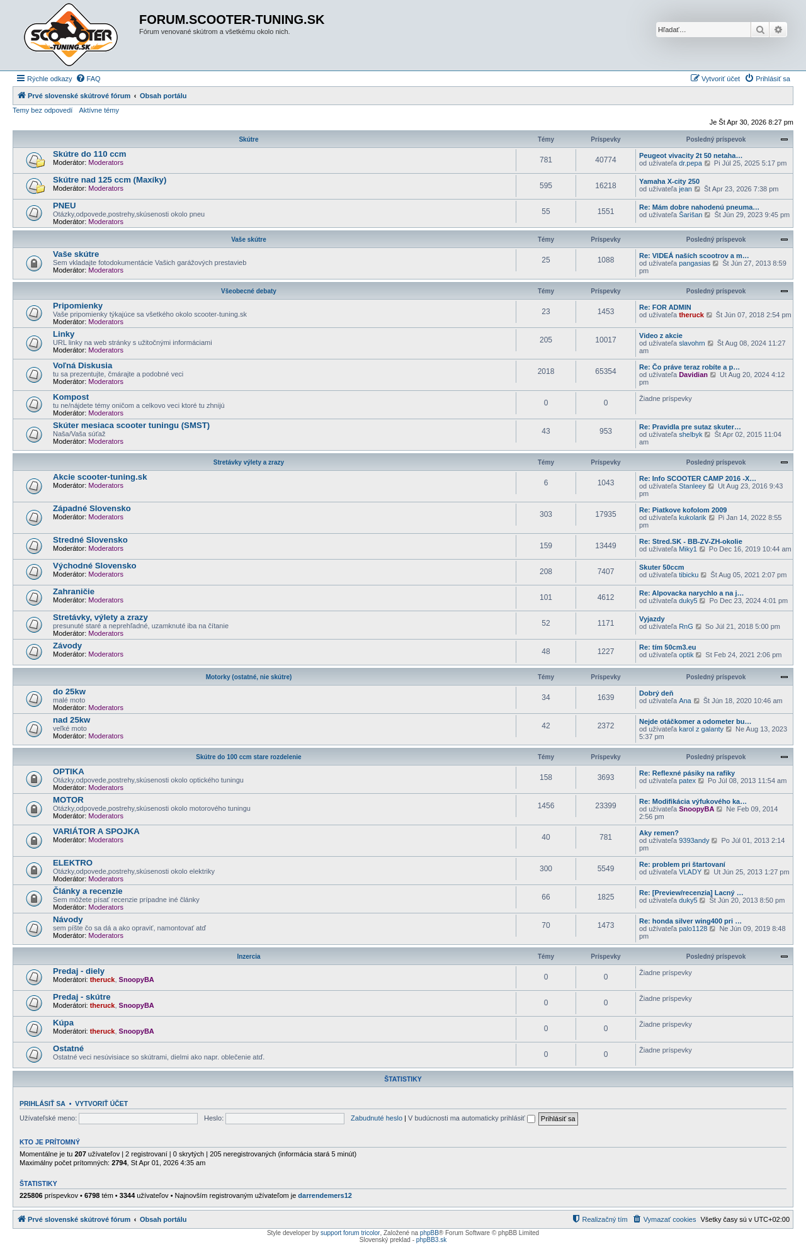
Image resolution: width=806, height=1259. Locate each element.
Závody (67, 645)
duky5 (688, 600)
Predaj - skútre (82, 997)
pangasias (694, 263)
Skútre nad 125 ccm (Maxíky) (109, 179)
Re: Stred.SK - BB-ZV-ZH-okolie (690, 541)
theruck (691, 315)
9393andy (694, 840)
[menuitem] (88, 78)
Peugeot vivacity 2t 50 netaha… (690, 155)
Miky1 (688, 549)
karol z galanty (701, 729)
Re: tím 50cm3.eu (667, 647)
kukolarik (692, 517)
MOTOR (68, 800)
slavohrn (692, 343)
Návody (68, 919)
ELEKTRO (73, 862)
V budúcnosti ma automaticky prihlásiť (471, 1118)
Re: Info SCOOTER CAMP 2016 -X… (697, 478)
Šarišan (690, 214)
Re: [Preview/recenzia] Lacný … (691, 892)
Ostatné (68, 1048)
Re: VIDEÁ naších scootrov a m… (694, 255)
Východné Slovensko (95, 565)
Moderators (105, 162)
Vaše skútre (248, 239)
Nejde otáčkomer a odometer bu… (695, 721)
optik (686, 654)
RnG (686, 626)
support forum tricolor (350, 1232)
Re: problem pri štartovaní (682, 864)
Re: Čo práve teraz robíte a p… (689, 367)
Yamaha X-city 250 (669, 181)
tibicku (688, 575)
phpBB (429, 1232)
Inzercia (248, 956)
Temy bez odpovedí (42, 110)
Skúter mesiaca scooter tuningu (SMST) (131, 425)
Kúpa (63, 1022)
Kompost (71, 397)
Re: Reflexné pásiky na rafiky (687, 773)
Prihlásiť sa (42, 1103)
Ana (685, 700)
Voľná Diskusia (82, 365)
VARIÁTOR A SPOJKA (96, 831)
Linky (63, 334)
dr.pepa (690, 163)
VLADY (690, 872)
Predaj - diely (79, 971)
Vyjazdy (652, 619)
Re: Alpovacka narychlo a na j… (691, 593)
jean (685, 189)
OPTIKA (68, 771)
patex (687, 780)
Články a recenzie (88, 891)
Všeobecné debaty (248, 291)
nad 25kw (71, 720)
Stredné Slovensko (90, 540)
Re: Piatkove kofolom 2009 (683, 510)
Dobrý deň (656, 693)
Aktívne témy (99, 110)
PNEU (64, 205)
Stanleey (692, 486)
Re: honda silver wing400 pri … (690, 921)
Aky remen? (659, 833)
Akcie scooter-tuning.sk (100, 477)
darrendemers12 (325, 1195)
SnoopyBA (696, 809)
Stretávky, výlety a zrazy (100, 617)
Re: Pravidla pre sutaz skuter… (690, 427)
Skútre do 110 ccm (90, 154)
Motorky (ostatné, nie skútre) (249, 677)
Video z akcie (661, 335)
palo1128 (693, 928)
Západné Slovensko (92, 508)
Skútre (248, 139)
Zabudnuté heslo (376, 1118)
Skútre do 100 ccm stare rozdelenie (248, 757)
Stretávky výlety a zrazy (248, 462)
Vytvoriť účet (101, 1103)
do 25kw (69, 691)
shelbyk (690, 434)
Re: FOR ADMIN (665, 307)
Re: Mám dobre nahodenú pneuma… (699, 207)
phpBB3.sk (431, 1239)
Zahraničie (73, 591)
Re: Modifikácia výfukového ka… (693, 801)
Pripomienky (78, 305)
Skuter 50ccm (661, 567)
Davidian (693, 374)
